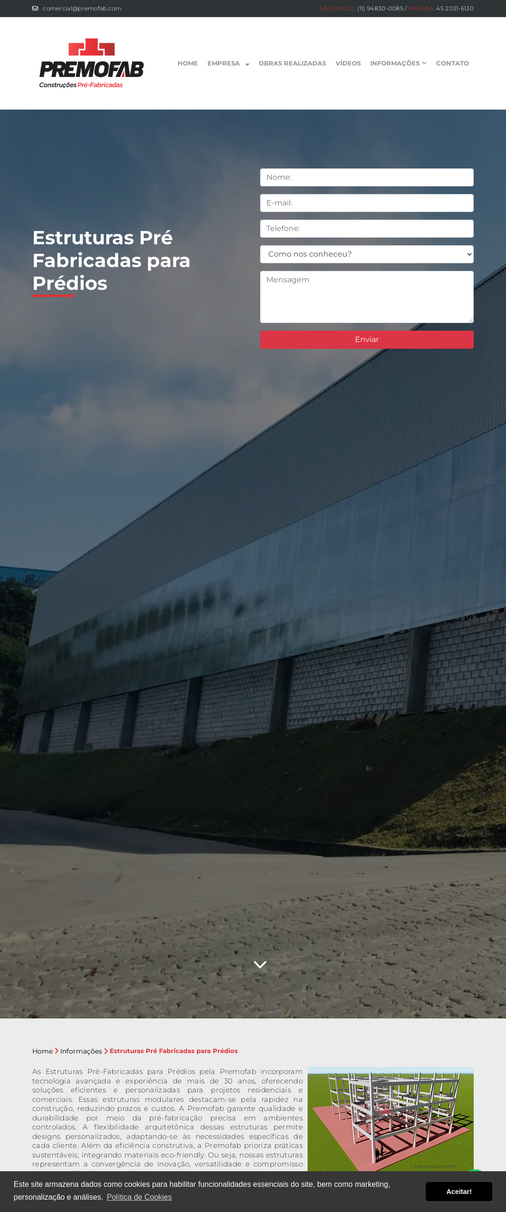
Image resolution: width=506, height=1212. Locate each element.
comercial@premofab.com (82, 8)
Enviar (367, 339)
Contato (452, 63)
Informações (398, 63)
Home (188, 63)
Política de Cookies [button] (139, 1197)
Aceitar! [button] (459, 1191)
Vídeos (348, 63)
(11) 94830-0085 (380, 8)
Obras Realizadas (292, 63)
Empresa (228, 63)
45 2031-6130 (455, 8)
